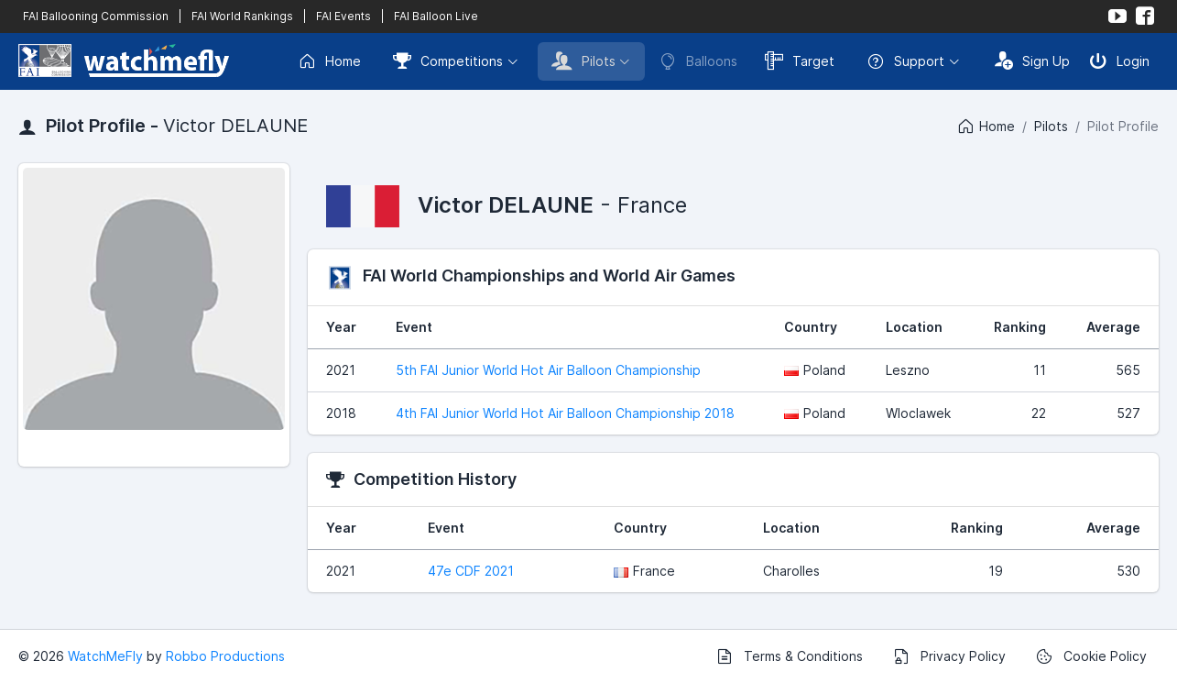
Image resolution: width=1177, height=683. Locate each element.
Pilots (583, 60)
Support (905, 61)
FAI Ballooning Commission (96, 16)
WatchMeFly (105, 656)
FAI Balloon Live (436, 16)
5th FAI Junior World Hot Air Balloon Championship (548, 370)
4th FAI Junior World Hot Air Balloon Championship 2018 (565, 413)
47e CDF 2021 (471, 570)
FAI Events (343, 16)
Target (799, 60)
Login (1119, 60)
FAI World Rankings (242, 16)
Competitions (448, 60)
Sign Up (1032, 60)
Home (329, 61)
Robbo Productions (225, 656)
